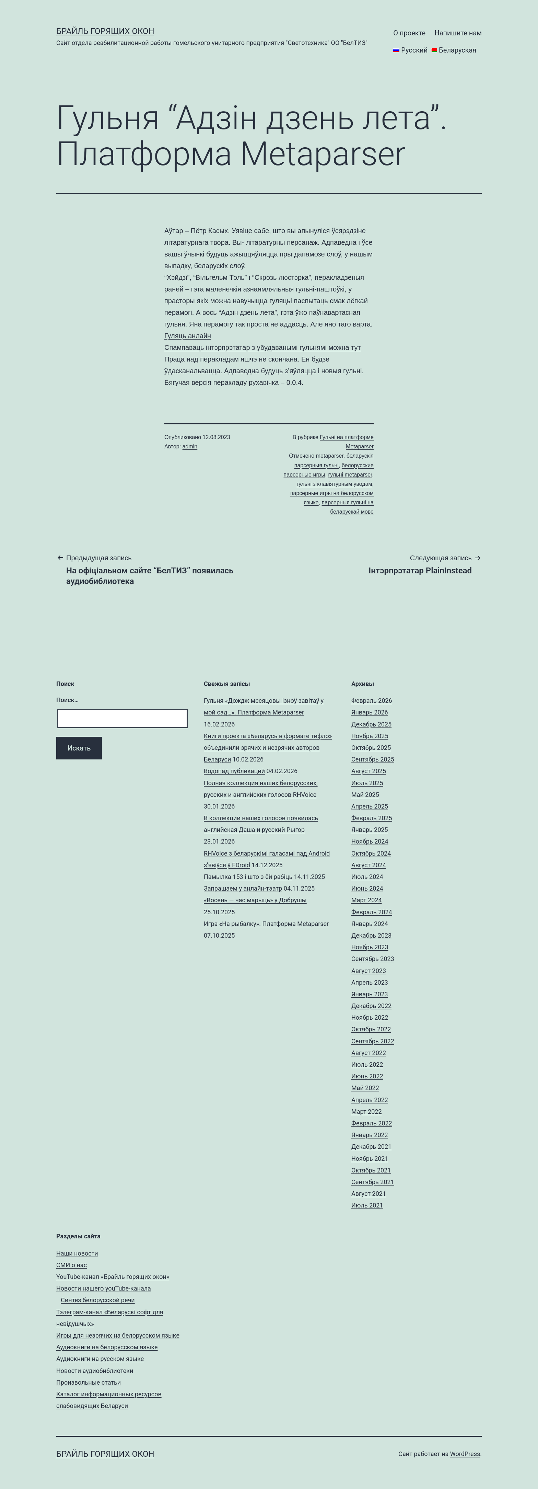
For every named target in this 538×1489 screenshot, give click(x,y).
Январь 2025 (369, 829)
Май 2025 (365, 794)
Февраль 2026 (371, 700)
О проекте (409, 33)
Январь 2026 (369, 712)
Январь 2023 (369, 994)
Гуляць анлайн (187, 336)
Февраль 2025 (371, 818)
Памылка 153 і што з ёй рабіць (248, 876)
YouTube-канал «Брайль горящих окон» (112, 1276)
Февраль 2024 (371, 912)
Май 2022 (365, 1087)
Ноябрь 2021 (369, 1158)
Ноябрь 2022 (369, 1017)
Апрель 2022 (369, 1099)
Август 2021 (368, 1193)
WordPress (465, 1453)
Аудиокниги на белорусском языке (107, 1347)
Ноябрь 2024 (369, 841)
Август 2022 (368, 1052)
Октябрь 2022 (371, 1029)
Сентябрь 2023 (372, 958)
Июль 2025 (367, 783)
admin (190, 446)
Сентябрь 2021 (372, 1182)
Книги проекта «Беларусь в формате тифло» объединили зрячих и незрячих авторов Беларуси (268, 747)
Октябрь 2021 (371, 1170)
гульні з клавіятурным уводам (334, 484)
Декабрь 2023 (371, 935)
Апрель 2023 (369, 982)
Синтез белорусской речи (98, 1300)
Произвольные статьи (88, 1382)
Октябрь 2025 (371, 747)
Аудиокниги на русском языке (100, 1358)
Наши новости (77, 1253)
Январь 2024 (369, 923)
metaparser (329, 456)
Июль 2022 (367, 1064)
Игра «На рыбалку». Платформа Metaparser (266, 923)
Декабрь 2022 (371, 1005)
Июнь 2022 (367, 1076)
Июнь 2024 (367, 888)
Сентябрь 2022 (372, 1041)
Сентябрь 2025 (372, 759)
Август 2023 (368, 970)
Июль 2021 (367, 1205)
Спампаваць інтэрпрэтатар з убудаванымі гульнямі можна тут (262, 347)
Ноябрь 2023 (369, 947)
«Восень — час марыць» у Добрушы (255, 900)
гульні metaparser (350, 475)
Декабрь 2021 (371, 1146)
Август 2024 (368, 865)
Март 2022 (366, 1111)
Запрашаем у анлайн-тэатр (243, 888)
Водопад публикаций (234, 771)
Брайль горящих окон (105, 31)
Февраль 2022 (371, 1123)
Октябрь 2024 (371, 853)
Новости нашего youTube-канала (103, 1288)
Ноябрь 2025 (369, 736)
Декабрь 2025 (371, 724)
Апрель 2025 (369, 806)
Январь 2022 (369, 1134)
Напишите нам (458, 33)
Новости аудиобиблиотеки (94, 1370)
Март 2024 (366, 900)
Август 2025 (368, 771)
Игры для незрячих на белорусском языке (117, 1335)
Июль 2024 (367, 876)
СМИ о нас (71, 1265)
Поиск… (67, 699)
